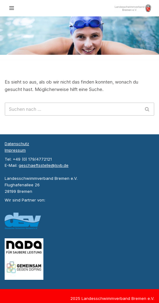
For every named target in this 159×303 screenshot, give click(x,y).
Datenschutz (17, 143)
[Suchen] (72, 109)
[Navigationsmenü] (12, 8)
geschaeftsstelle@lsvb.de (43, 165)
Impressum (15, 150)
